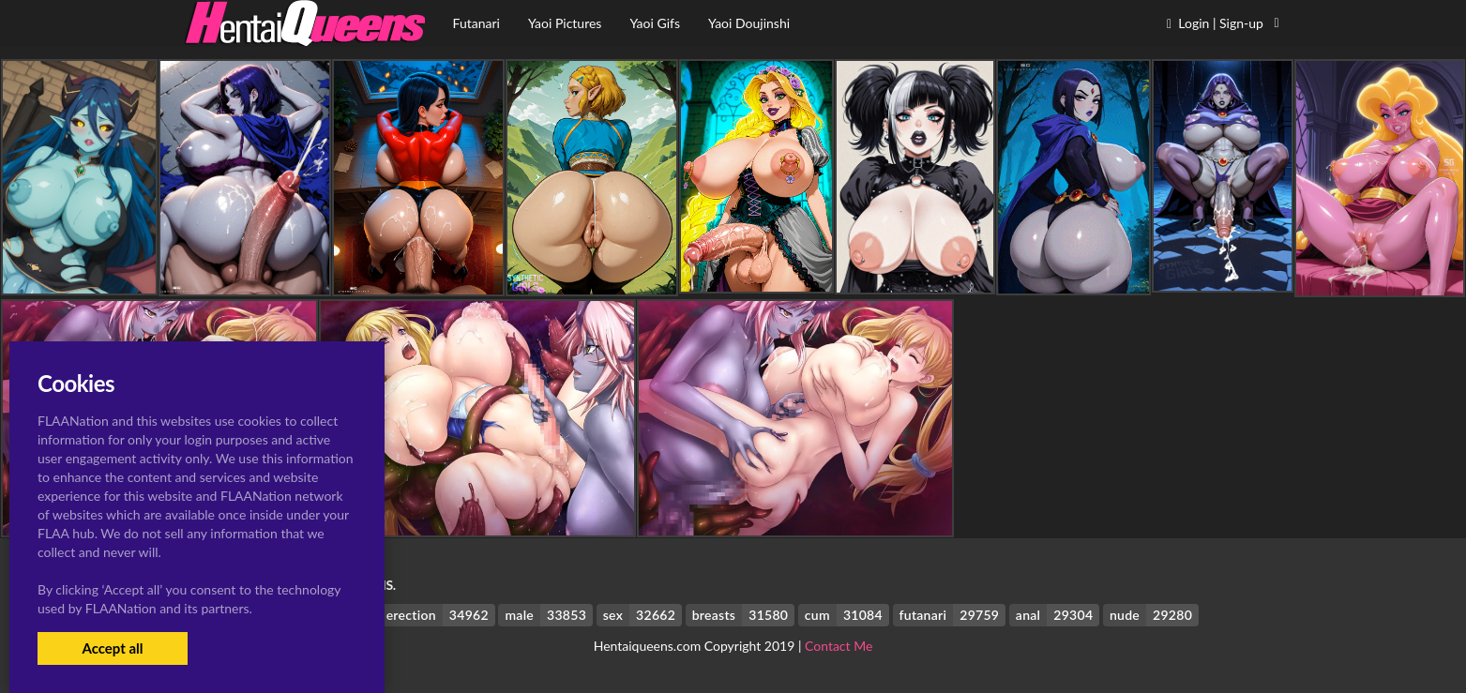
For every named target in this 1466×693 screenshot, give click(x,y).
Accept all (112, 648)
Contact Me (838, 646)
